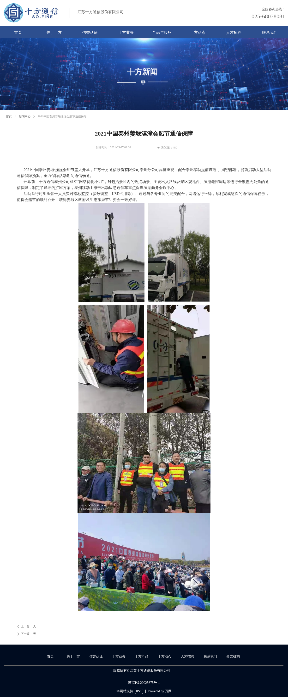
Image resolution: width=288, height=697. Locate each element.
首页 (9, 116)
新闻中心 (24, 116)
